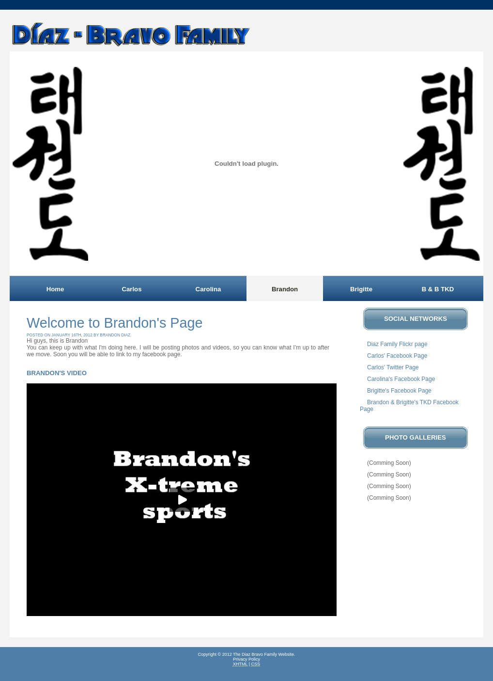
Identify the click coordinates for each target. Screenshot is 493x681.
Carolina (208, 289)
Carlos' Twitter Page (393, 367)
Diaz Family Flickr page (397, 344)
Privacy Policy (246, 659)
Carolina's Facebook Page (401, 379)
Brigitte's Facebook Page (399, 390)
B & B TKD (438, 289)
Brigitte (361, 289)
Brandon (285, 289)
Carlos (131, 289)
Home (55, 289)
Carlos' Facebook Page (397, 355)
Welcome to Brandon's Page (115, 323)
